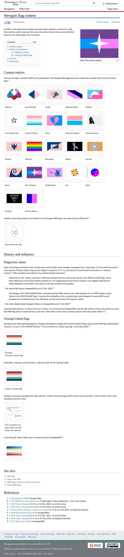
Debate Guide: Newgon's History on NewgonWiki (32, 510)
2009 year (60, 534)
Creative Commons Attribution (39, 549)
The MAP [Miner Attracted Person (25, 501)
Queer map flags (14, 479)
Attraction (32, 537)
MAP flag (62, 270)
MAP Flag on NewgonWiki (22, 504)
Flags (16, 534)
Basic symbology (47, 534)
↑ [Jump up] (9, 498)
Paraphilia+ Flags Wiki (16, 3)
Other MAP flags (14, 485)
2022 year (81, 534)
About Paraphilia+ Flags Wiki (29, 553)
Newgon (91, 534)
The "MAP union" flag (20, 521)
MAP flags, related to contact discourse (23, 482)
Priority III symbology (29, 534)
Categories (8, 534)
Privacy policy (9, 553)
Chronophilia (20, 537)
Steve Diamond (103, 534)
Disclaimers (48, 553)
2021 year (71, 534)
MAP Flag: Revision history (22, 513)
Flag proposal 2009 (19, 498)
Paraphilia (9, 537)
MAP (114, 534)
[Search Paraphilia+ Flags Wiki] (65, 3)
